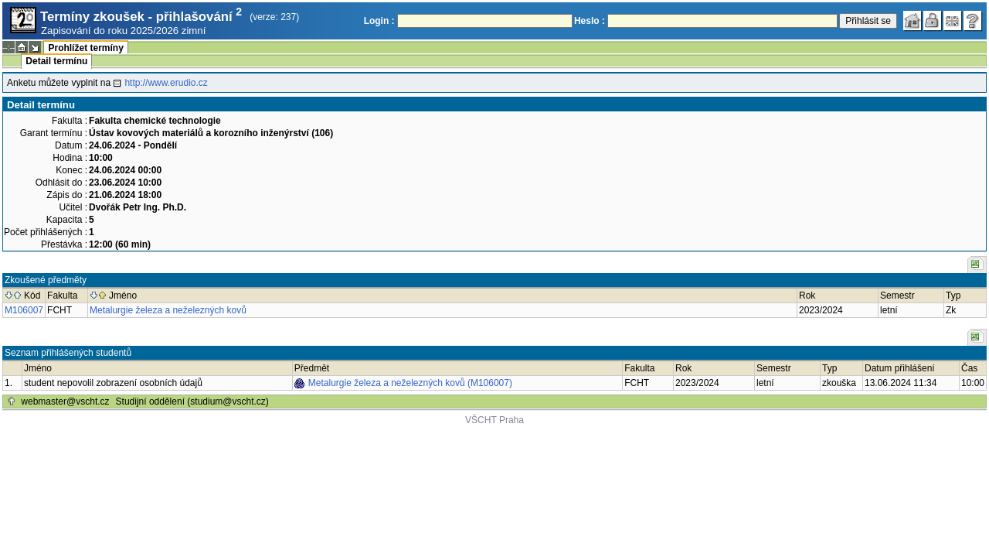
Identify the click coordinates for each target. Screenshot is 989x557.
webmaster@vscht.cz (65, 401)
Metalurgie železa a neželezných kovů (168, 310)
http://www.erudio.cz (165, 82)
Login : (379, 20)
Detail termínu (56, 61)
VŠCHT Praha (494, 420)
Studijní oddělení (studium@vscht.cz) (192, 401)
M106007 (24, 310)
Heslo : (589, 20)
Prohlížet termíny (85, 48)
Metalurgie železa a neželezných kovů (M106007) (410, 383)
